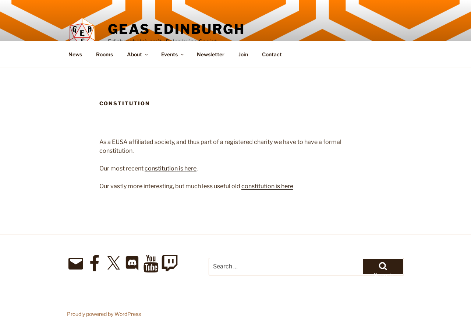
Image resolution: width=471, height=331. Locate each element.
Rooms (104, 54)
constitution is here (170, 168)
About (138, 54)
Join (243, 54)
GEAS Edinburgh (176, 29)
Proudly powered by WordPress (104, 314)
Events (173, 54)
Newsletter (210, 54)
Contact (272, 54)
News (75, 54)
